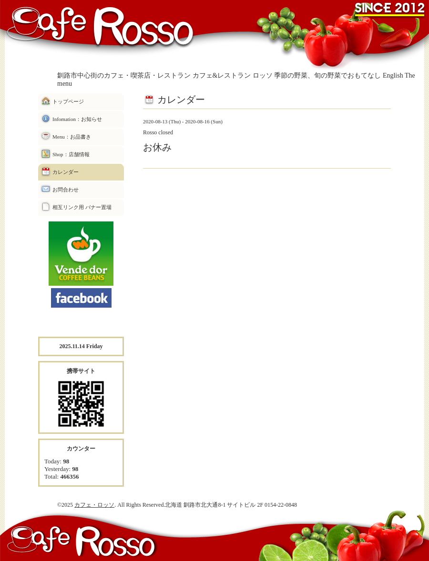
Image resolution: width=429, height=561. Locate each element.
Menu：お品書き (71, 137)
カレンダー (65, 172)
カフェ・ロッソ (94, 504)
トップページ (68, 101)
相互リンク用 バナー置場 (82, 207)
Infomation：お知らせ (77, 119)
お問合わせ (65, 189)
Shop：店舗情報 (71, 154)
